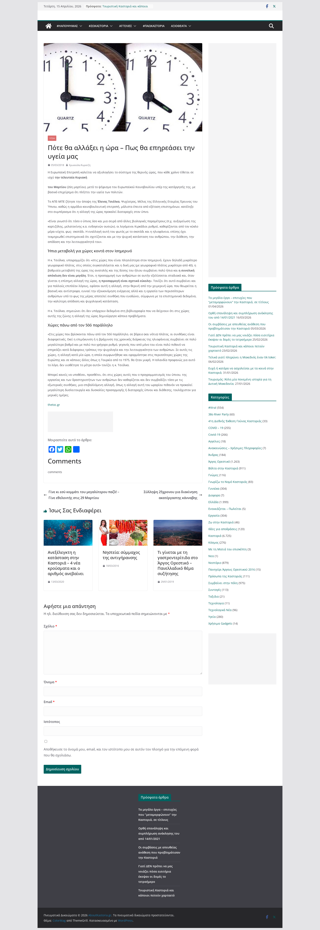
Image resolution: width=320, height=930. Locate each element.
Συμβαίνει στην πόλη (223, 583)
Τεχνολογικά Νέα (220, 610)
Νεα (211, 556)
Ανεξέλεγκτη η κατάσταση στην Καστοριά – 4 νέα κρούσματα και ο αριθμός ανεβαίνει (66, 563)
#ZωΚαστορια (98, 26)
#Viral (212, 407)
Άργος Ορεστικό (219, 461)
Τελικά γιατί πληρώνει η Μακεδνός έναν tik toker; (242, 357)
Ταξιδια (213, 596)
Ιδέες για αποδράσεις (222, 529)
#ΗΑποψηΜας (67, 26)
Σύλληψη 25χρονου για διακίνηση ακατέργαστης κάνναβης (173, 495)
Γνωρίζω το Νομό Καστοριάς (227, 482)
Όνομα (50, 682)
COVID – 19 (215, 428)
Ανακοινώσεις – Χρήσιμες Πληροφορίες (235, 448)
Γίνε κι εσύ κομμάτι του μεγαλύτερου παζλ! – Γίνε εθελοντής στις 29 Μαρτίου (81, 495)
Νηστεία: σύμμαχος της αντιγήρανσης (121, 555)
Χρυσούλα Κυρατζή (79, 165)
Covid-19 (214, 434)
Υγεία (52, 138)
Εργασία (214, 515)
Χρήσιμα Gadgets (220, 623)
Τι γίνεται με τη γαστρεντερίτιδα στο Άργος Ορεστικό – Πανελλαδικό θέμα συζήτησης (178, 563)
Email (49, 702)
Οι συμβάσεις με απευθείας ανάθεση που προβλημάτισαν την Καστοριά (159, 852)
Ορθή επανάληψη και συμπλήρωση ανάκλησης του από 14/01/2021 (158, 833)
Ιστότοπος (52, 721)
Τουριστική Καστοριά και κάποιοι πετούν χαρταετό (125, 7)
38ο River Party (218, 414)
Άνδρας (213, 455)
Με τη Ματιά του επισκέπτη (227, 549)
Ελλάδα (213, 502)
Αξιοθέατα (179, 26)
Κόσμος (213, 542)
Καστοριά (214, 536)
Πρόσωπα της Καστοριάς (225, 576)
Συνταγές (214, 590)
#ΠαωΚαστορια (153, 26)
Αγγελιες (125, 26)
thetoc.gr (54, 405)
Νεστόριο (214, 563)
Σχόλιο (50, 626)
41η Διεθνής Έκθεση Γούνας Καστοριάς (235, 421)
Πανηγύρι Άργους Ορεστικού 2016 (231, 569)
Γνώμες (213, 475)
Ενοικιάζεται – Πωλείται (224, 509)
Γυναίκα (213, 488)
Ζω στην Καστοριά (221, 522)
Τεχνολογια (216, 603)
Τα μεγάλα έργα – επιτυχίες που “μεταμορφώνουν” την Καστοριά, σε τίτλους (157, 815)
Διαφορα (214, 495)
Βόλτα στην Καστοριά (223, 468)
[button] (80, 26)
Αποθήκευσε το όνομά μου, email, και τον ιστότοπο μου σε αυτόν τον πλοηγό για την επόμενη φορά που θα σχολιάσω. (121, 752)
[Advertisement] (80, 422)
